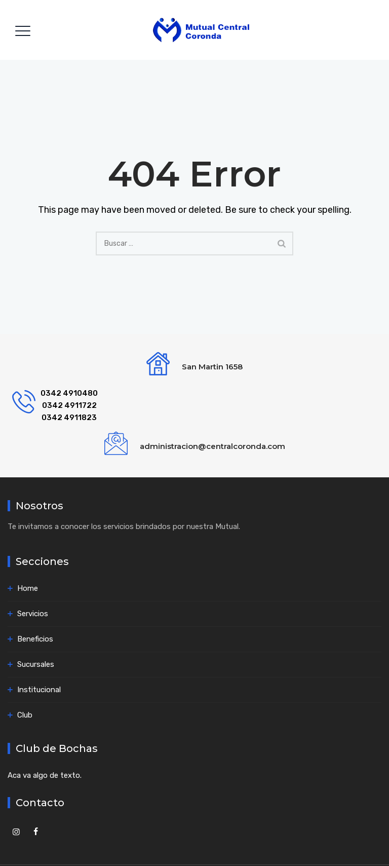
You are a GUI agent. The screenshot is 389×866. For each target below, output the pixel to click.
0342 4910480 (69, 393)
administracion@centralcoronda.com (212, 446)
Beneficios (35, 639)
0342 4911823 (69, 417)
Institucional (39, 689)
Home (27, 588)
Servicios (32, 613)
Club (24, 715)
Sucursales (35, 664)
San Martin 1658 (212, 366)
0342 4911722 (69, 405)
